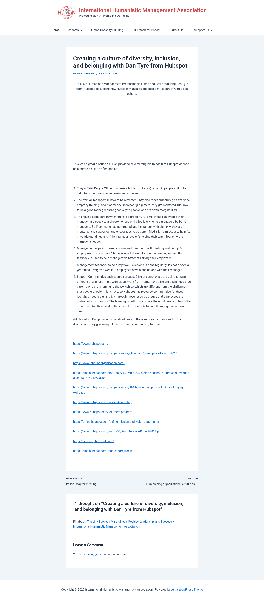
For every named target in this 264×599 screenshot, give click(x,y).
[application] (82, 30)
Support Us (200, 30)
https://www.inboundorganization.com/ (99, 363)
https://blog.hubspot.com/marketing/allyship (103, 451)
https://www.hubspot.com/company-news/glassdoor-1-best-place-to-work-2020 (126, 353)
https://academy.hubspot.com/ (94, 441)
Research (76, 30)
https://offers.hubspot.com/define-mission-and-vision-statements (116, 421)
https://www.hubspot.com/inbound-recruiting (103, 402)
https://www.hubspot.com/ (91, 343)
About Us (178, 30)
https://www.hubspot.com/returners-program (103, 412)
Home (58, 30)
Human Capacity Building (108, 30)
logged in (96, 554)
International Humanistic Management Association (143, 10)
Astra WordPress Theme (187, 589)
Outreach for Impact (148, 30)
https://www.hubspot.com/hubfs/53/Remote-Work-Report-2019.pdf (118, 431)
